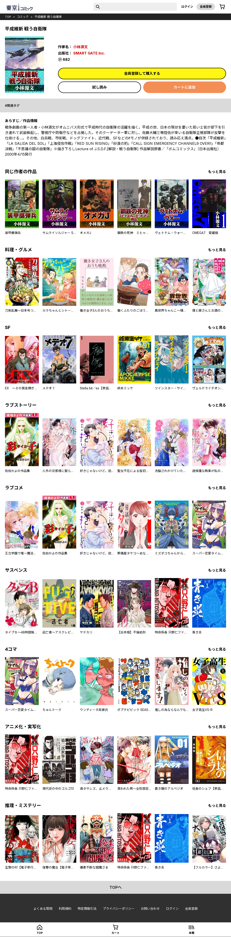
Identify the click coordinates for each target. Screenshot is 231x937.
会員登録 (206, 6)
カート (115, 933)
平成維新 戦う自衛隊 (48, 16)
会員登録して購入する (142, 73)
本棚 (191, 933)
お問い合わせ (150, 908)
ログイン (187, 6)
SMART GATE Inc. (89, 53)
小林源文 (80, 47)
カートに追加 (184, 87)
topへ (115, 887)
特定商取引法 (87, 908)
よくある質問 (42, 908)
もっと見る (217, 171)
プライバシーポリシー (118, 908)
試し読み (99, 87)
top (8, 16)
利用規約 (65, 908)
